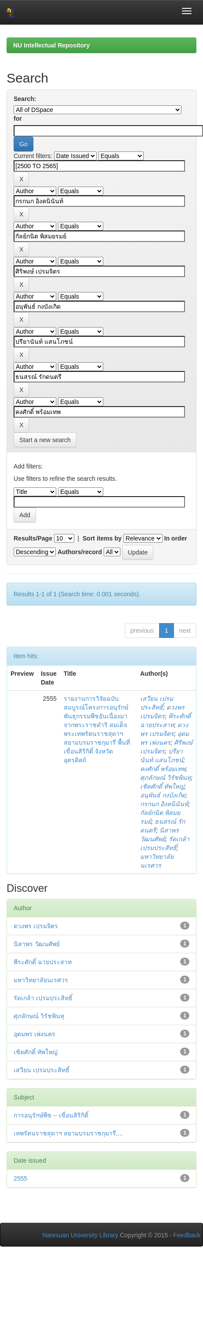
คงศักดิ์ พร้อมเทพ (162, 768)
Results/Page (33, 538)
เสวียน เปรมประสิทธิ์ (41, 1070)
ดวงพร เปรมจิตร (36, 926)
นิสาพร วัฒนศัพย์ (37, 944)
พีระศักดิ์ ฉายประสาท (43, 962)
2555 (20, 1178)
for (18, 118)
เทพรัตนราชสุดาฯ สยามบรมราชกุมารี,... (68, 1133)
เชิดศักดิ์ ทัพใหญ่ (162, 786)
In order (175, 538)
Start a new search (45, 439)
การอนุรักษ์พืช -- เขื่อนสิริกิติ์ (51, 1115)
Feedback (187, 1235)
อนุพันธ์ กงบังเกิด (162, 795)
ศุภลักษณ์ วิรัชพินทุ (165, 777)
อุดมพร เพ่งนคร (34, 1034)
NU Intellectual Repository (51, 45)
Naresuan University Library (80, 1235)
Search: (25, 98)
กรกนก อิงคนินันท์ (164, 803)
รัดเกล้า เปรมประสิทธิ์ (43, 998)
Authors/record (80, 551)
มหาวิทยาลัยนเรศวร (41, 980)
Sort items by (102, 538)
